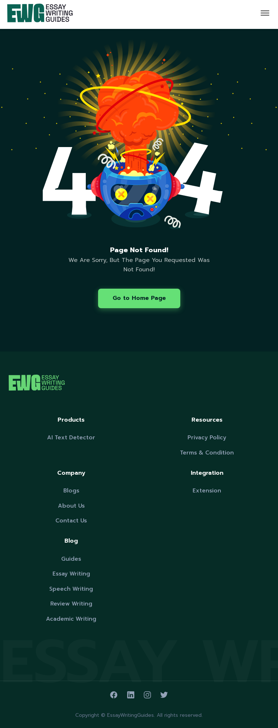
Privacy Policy (207, 437)
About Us (71, 505)
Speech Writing (71, 589)
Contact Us (71, 520)
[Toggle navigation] (265, 14)
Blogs (71, 490)
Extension (207, 490)
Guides (71, 559)
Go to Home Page (139, 298)
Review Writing (71, 603)
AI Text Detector (71, 437)
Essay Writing (71, 573)
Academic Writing (71, 619)
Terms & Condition (207, 452)
